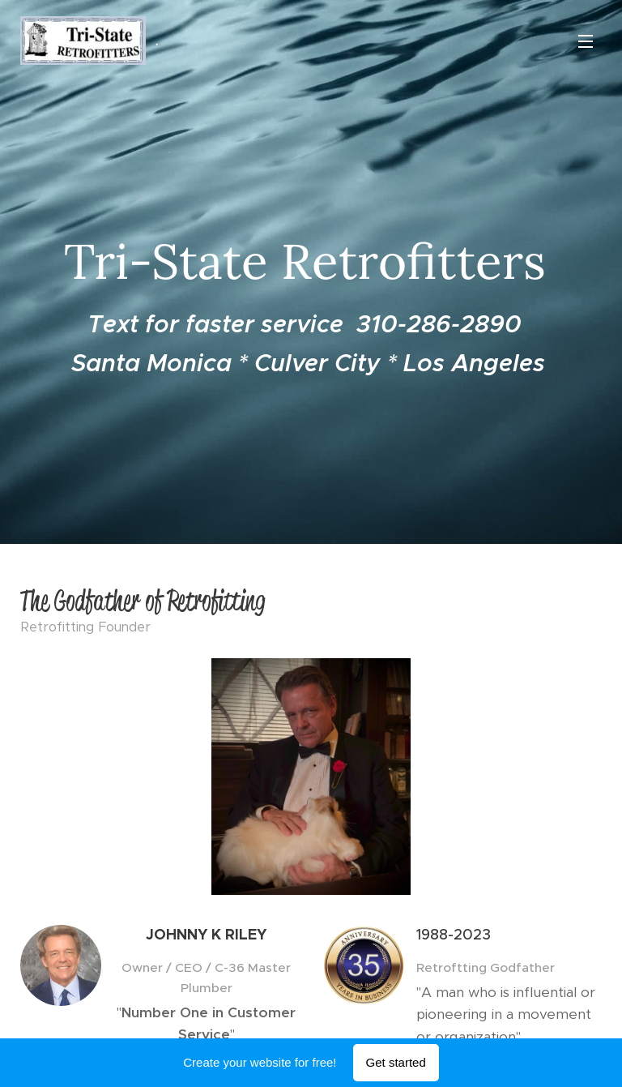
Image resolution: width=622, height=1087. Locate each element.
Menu (585, 41)
